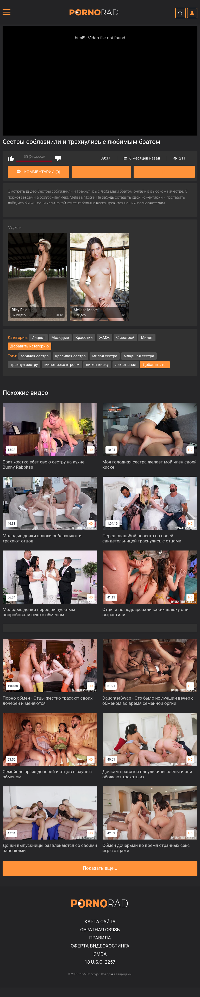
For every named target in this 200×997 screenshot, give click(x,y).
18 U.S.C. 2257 (100, 962)
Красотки (84, 337)
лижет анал (125, 364)
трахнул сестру (24, 364)
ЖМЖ (104, 337)
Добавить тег (155, 364)
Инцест (38, 337)
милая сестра (104, 356)
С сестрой (125, 337)
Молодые (60, 337)
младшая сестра (139, 356)
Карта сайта (99, 921)
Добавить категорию (29, 346)
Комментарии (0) (38, 172)
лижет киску (97, 364)
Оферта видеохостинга (100, 946)
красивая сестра (70, 356)
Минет (147, 337)
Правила (100, 937)
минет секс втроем (61, 364)
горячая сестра (35, 356)
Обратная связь (100, 929)
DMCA (100, 954)
